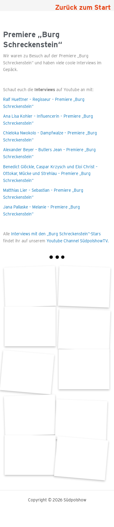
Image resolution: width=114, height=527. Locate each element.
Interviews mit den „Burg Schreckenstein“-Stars (56, 233)
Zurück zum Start (83, 7)
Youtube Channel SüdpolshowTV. (77, 240)
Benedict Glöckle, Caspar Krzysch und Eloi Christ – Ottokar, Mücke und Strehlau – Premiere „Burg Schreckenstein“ (50, 173)
